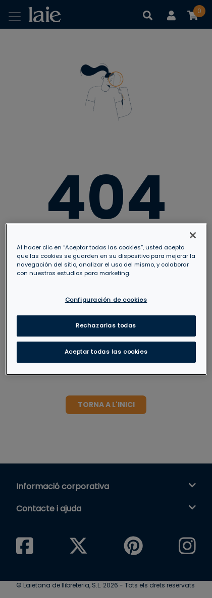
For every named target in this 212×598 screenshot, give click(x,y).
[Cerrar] (193, 235)
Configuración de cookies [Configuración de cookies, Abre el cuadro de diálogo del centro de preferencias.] (106, 300)
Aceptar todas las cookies (106, 352)
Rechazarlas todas (106, 325)
